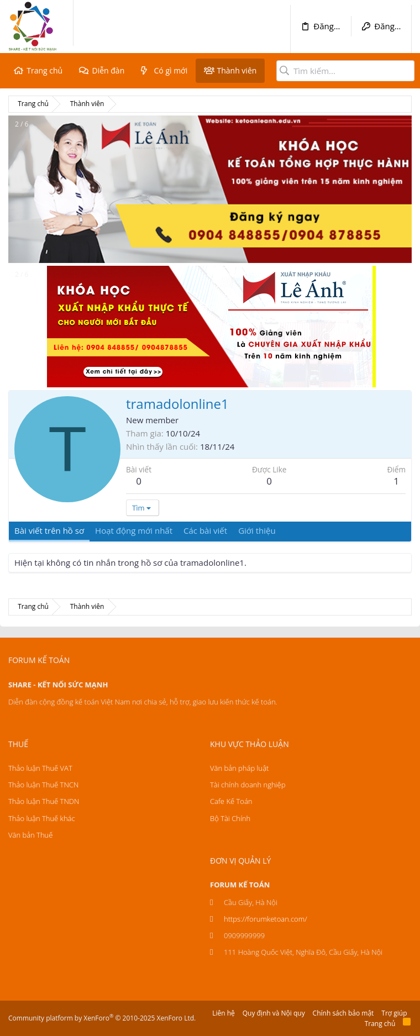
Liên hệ (223, 1013)
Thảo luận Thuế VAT (40, 768)
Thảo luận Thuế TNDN (43, 801)
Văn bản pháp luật (239, 768)
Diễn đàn (108, 70)
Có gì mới (171, 70)
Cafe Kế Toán (231, 801)
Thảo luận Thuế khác (41, 818)
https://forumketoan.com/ (265, 919)
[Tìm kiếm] (345, 70)
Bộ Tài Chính (230, 818)
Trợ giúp (394, 1013)
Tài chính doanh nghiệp (247, 785)
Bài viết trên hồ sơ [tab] (49, 530)
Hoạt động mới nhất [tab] (133, 530)
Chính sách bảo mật (343, 1013)
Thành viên (236, 70)
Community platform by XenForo (102, 1018)
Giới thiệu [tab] (257, 530)
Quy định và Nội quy (274, 1013)
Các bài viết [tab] (205, 530)
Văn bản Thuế (30, 835)
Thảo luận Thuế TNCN (43, 785)
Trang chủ (44, 70)
